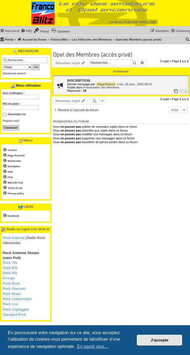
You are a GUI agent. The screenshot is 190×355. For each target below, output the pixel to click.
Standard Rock (14, 315)
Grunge (8, 278)
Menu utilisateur (26, 86)
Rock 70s (10, 263)
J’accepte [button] (160, 340)
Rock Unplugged (16, 309)
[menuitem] (26, 31)
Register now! (11, 120)
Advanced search (14, 73)
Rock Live (10, 304)
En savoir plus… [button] (93, 346)
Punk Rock (11, 283)
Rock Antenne (14, 238)
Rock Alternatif (14, 289)
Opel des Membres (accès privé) (92, 55)
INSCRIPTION (78, 80)
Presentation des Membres (101, 87)
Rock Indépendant (17, 299)
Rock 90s (10, 273)
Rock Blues (12, 294)
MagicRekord (106, 84)
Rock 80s (10, 268)
